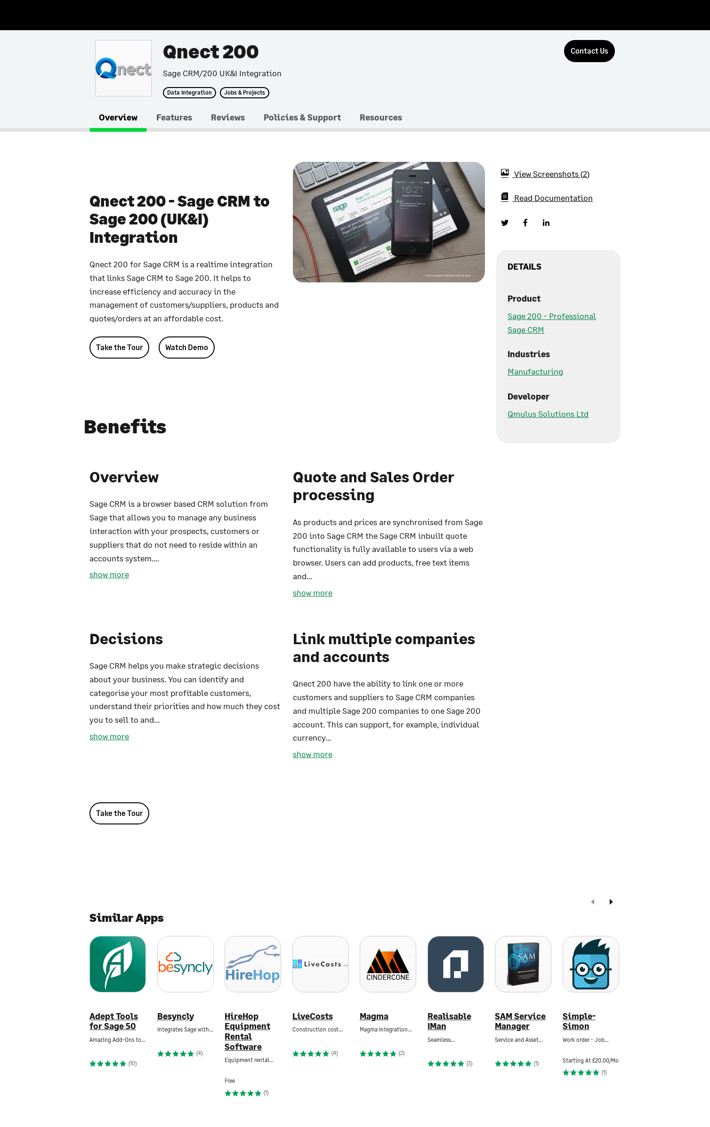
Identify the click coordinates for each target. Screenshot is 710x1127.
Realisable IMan (449, 1021)
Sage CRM (526, 329)
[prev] (592, 903)
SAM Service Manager (520, 1021)
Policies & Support (302, 117)
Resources (381, 117)
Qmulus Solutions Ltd (548, 413)
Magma (374, 1016)
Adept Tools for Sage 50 (113, 1021)
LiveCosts (312, 1016)
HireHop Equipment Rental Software (247, 1031)
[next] (611, 903)
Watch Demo (186, 347)
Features (174, 117)
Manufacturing (535, 371)
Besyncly (175, 1016)
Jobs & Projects (244, 93)
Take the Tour (119, 347)
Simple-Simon (579, 1021)
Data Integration (189, 93)
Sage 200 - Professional (552, 316)
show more (109, 574)
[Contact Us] (589, 51)
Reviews (228, 117)
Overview (118, 117)
